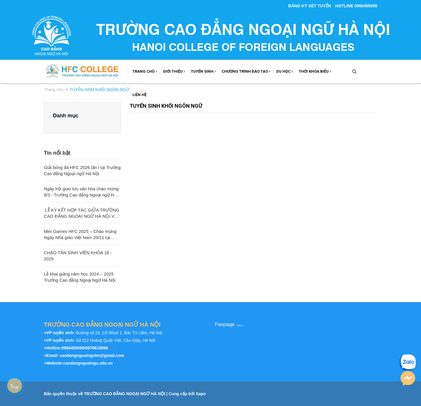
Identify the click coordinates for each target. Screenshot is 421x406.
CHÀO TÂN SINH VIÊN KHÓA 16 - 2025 (78, 255)
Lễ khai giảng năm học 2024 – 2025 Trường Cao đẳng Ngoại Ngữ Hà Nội (79, 277)
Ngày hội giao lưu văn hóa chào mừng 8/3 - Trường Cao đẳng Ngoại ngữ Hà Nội (81, 192)
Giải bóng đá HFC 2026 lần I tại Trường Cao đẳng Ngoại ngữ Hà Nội (82, 170)
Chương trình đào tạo (246, 71)
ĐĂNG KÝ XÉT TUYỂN (309, 6)
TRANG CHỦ (144, 71)
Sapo (201, 393)
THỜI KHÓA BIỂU (315, 71)
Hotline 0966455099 (356, 6)
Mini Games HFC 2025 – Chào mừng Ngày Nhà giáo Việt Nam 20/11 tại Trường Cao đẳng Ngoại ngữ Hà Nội (80, 235)
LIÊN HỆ (139, 95)
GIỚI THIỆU (174, 71)
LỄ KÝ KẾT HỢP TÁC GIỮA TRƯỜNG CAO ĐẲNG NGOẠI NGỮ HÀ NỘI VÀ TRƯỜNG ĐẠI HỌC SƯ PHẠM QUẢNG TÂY (81, 213)
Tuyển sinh (203, 71)
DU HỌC (284, 71)
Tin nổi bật (57, 153)
